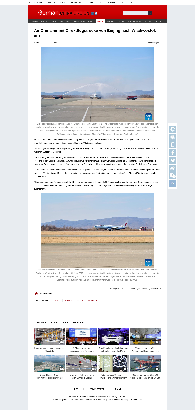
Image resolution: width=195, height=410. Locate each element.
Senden (79, 300)
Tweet (36, 42)
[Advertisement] (55, 310)
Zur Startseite (45, 294)
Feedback (92, 300)
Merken (68, 300)
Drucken (56, 300)
